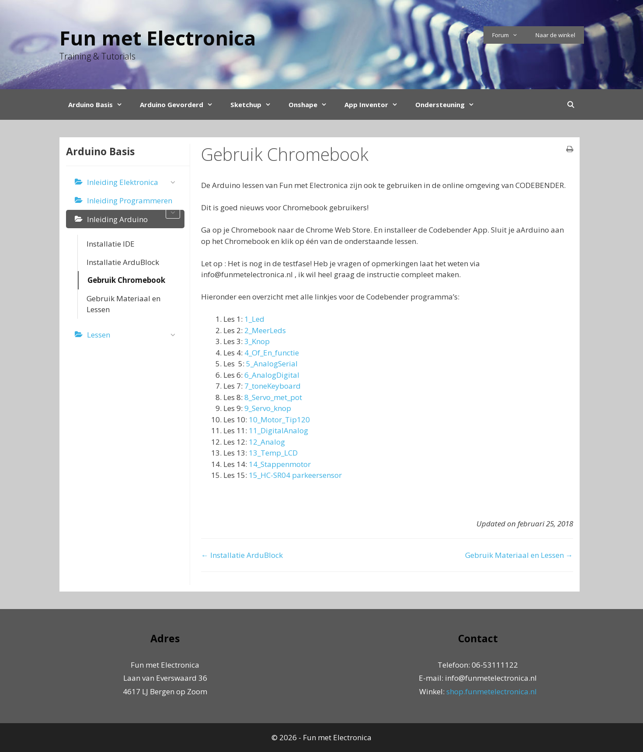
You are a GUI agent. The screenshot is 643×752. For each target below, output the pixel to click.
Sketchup (255, 104)
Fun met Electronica (157, 37)
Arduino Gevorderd (181, 104)
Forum (509, 35)
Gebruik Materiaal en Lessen (123, 304)
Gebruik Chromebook (126, 280)
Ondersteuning (449, 104)
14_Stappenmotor (280, 464)
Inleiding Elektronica (134, 182)
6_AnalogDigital (271, 375)
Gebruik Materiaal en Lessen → (519, 555)
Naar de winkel (555, 35)
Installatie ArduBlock (123, 262)
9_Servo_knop (267, 408)
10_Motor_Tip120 (278, 419)
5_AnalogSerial (272, 364)
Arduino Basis (99, 104)
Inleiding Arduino (117, 219)
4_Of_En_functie (271, 353)
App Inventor (375, 104)
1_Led (254, 319)
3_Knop (257, 341)
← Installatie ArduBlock (242, 555)
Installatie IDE (111, 244)
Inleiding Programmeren (134, 202)
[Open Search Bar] (571, 104)
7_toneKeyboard (272, 386)
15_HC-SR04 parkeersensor (295, 475)
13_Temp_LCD (273, 453)
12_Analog (267, 442)
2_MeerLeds (265, 330)
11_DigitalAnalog (278, 430)
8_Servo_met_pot (273, 397)
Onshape (312, 104)
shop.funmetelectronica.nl (491, 691)
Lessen (134, 335)
